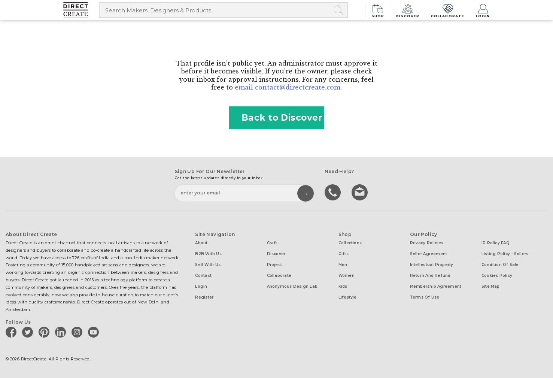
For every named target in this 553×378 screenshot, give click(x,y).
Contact (203, 275)
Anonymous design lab (292, 286)
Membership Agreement (435, 286)
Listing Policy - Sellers (504, 253)
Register (204, 297)
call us (334, 192)
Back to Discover (276, 117)
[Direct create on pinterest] (45, 332)
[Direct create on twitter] (29, 332)
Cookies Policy (496, 275)
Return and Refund (430, 275)
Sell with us (208, 264)
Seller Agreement (428, 253)
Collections (350, 243)
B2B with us (208, 253)
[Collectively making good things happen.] (81, 10)
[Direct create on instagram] (78, 332)
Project (274, 264)
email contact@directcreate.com (287, 87)
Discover (409, 10)
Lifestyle (347, 297)
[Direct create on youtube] (94, 332)
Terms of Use (425, 297)
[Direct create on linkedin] (62, 332)
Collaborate (448, 10)
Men (342, 264)
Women (346, 275)
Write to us (361, 192)
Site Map (490, 286)
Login (483, 10)
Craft (272, 243)
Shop (380, 10)
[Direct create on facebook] (12, 332)
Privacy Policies (427, 243)
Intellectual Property (431, 264)
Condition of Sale (500, 264)
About (201, 243)
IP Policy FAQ (495, 243)
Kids (342, 286)
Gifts (343, 253)
